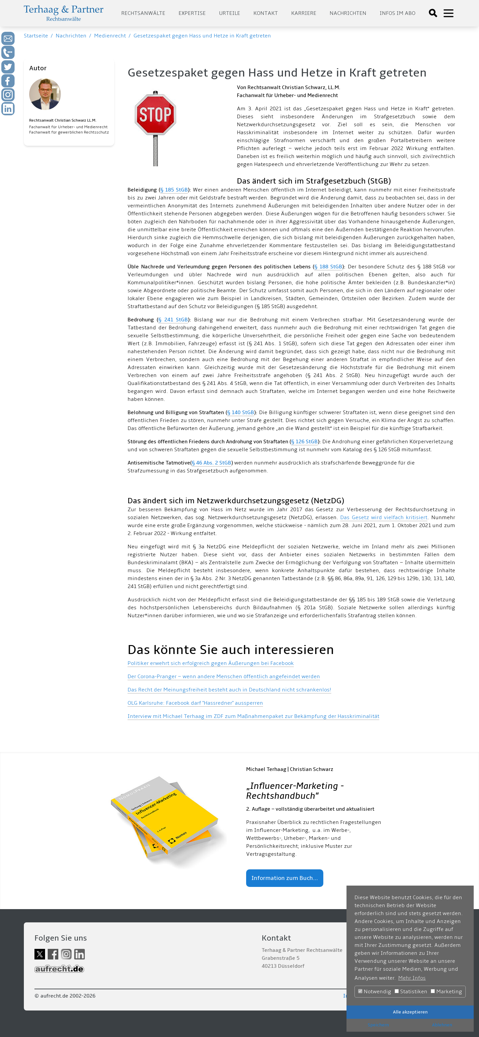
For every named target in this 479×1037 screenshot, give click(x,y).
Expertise (192, 13)
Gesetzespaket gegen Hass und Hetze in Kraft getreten (202, 35)
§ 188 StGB (328, 266)
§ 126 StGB (304, 441)
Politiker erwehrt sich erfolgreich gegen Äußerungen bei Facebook (211, 663)
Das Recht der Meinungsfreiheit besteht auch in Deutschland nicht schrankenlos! (229, 689)
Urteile (229, 13)
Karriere (303, 13)
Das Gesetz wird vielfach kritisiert (383, 517)
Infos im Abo (397, 13)
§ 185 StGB (174, 190)
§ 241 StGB (173, 319)
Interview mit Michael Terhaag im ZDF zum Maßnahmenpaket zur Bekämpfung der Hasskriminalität (253, 716)
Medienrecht (110, 35)
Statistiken (411, 991)
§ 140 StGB (240, 412)
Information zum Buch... (284, 878)
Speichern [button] (378, 1025)
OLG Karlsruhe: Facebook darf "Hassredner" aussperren (195, 703)
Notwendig (374, 991)
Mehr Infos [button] (412, 978)
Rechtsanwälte (143, 13)
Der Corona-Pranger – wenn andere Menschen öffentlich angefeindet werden (224, 676)
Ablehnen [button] (442, 1025)
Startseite (36, 35)
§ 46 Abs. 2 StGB (211, 463)
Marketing (446, 991)
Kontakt (265, 13)
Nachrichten (348, 13)
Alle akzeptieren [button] (410, 1012)
